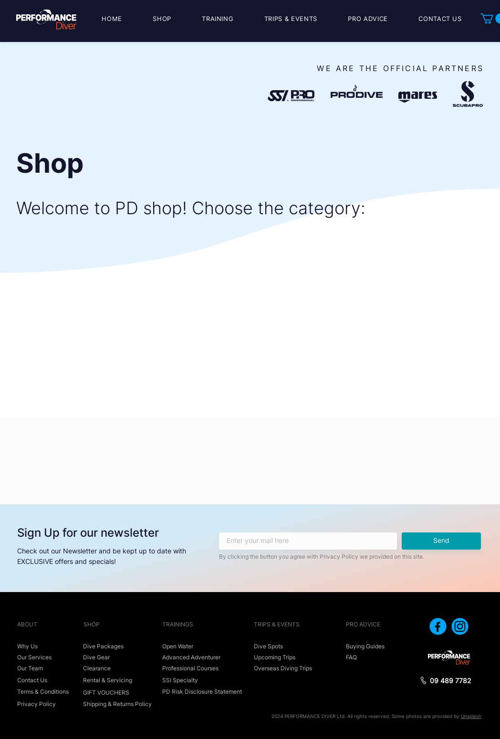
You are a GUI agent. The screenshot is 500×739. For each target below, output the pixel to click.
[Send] (441, 541)
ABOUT (27, 624)
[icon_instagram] (460, 626)
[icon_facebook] (438, 626)
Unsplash (471, 716)
